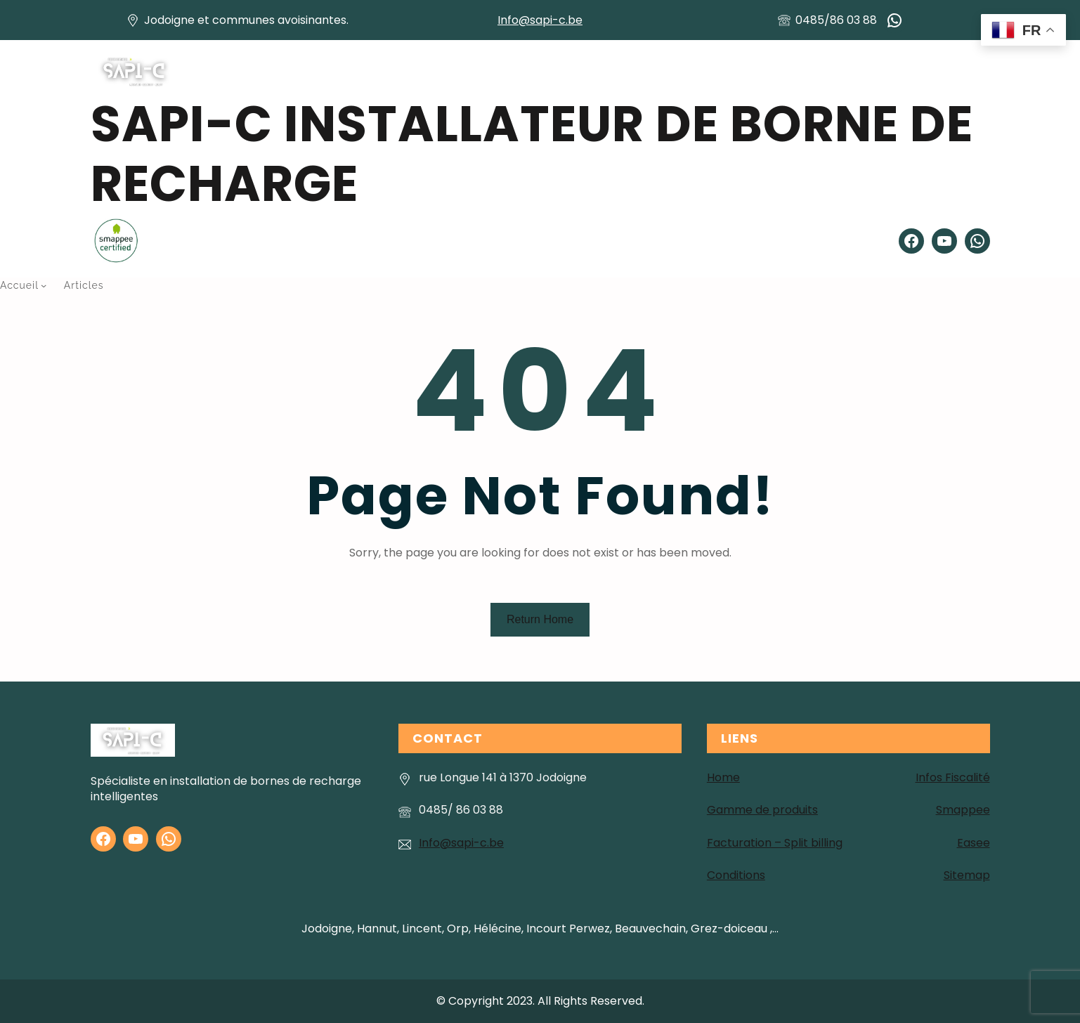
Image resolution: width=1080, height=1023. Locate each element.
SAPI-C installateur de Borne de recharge (532, 154)
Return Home (540, 619)
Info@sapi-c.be (540, 20)
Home (723, 777)
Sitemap (967, 875)
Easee (973, 843)
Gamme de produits (762, 810)
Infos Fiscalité (953, 777)
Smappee (963, 810)
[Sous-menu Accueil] (43, 285)
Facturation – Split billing (774, 843)
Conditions (736, 875)
